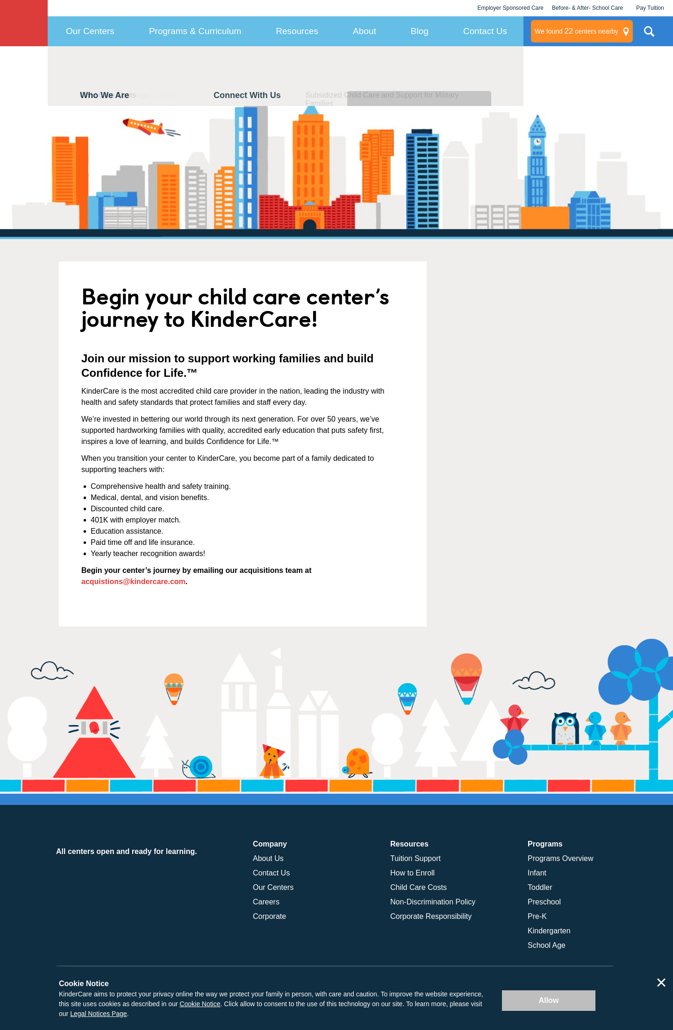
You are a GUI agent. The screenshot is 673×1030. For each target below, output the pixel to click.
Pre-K (537, 916)
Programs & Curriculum (195, 31)
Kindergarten (549, 931)
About (364, 31)
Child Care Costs (418, 887)
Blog (420, 31)
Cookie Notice (199, 1004)
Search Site (649, 35)
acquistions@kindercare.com (133, 582)
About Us (268, 858)
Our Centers (90, 31)
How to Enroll (412, 873)
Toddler (540, 887)
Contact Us (485, 31)
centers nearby (576, 31)
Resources (297, 31)
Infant (537, 873)
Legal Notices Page (98, 1013)
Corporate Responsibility (431, 916)
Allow (549, 1000)
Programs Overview (560, 858)
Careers (266, 902)
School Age (547, 945)
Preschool (544, 902)
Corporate (269, 916)
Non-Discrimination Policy (432, 902)
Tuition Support (415, 858)
